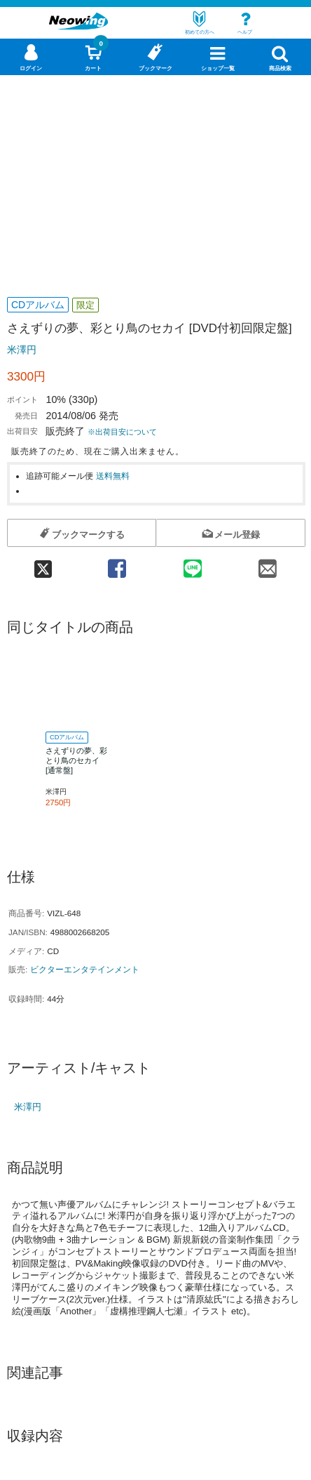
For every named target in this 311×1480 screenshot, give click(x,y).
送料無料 (113, 475)
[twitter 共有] (43, 564)
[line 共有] (192, 564)
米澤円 (21, 349)
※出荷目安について (122, 432)
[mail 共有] (268, 564)
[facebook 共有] (117, 564)
